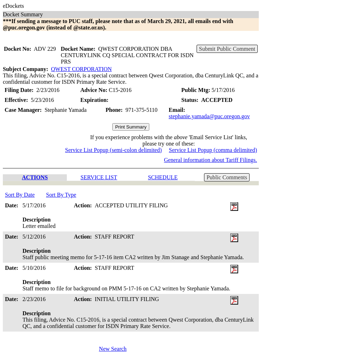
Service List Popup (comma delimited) (213, 150)
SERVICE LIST (98, 177)
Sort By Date (20, 195)
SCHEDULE (163, 177)
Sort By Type (61, 195)
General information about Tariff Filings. (210, 160)
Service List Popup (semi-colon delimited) (113, 150)
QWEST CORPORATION (81, 69)
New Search (113, 349)
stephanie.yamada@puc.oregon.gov (209, 116)
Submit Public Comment (227, 49)
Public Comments (227, 177)
